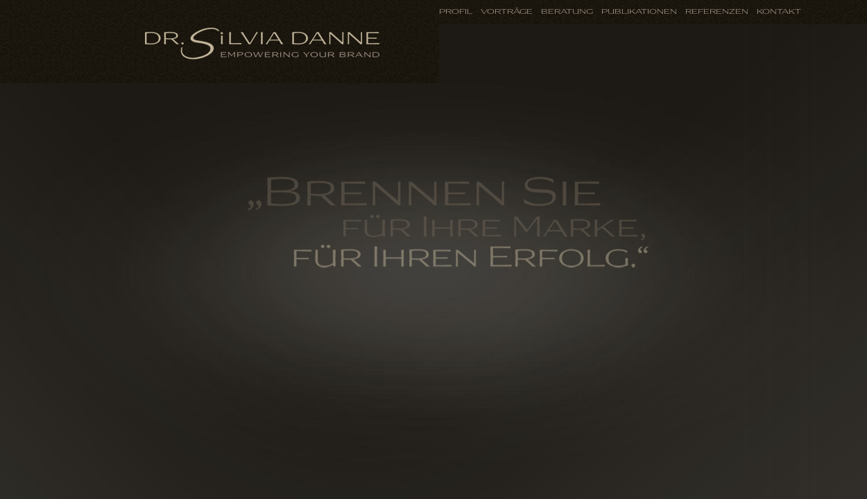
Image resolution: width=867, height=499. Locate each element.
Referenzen (716, 11)
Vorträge (507, 11)
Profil (455, 11)
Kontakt (779, 11)
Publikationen (639, 11)
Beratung (567, 11)
